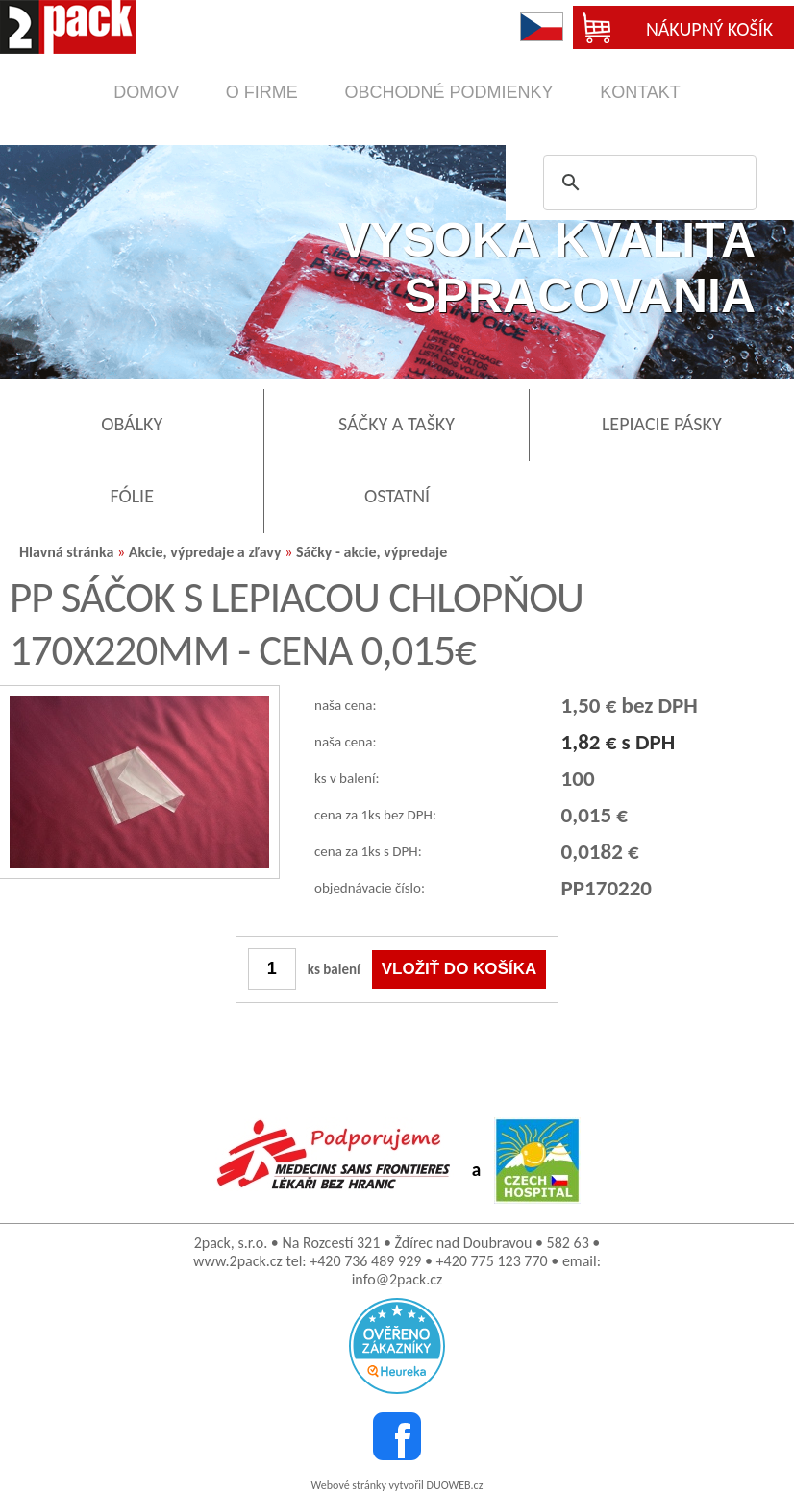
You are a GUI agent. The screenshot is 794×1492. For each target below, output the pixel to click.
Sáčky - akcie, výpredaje (371, 552)
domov (146, 92)
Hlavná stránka (66, 552)
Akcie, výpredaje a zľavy (205, 552)
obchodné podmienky (448, 92)
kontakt (640, 92)
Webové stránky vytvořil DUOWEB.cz (397, 1485)
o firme (262, 92)
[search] (647, 182)
